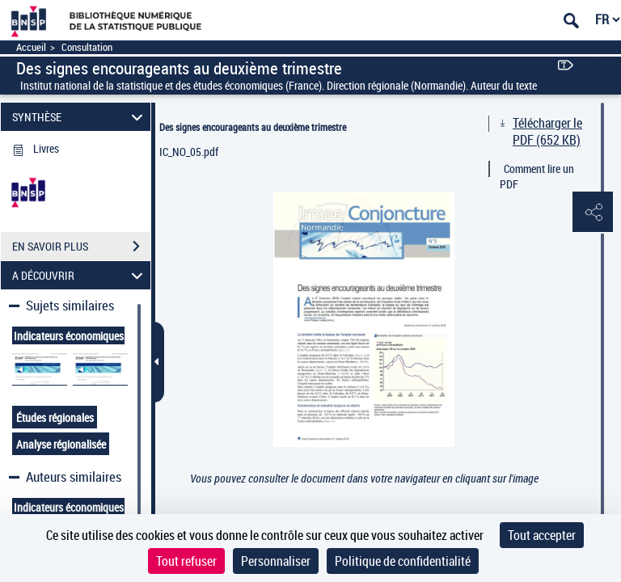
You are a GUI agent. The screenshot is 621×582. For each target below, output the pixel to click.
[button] (592, 213)
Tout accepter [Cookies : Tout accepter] (542, 535)
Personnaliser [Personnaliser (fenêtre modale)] (275, 561)
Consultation (86, 47)
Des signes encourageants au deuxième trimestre (252, 126)
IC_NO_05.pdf (188, 151)
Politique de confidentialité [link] (403, 561)
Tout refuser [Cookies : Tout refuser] (186, 561)
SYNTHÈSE (80, 117)
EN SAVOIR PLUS (81, 246)
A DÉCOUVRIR (80, 275)
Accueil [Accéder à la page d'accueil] (31, 47)
